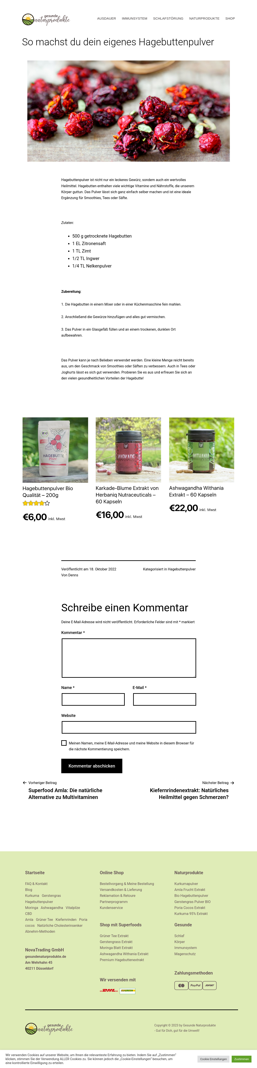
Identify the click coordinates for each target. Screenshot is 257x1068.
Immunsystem (134, 18)
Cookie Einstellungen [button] (213, 1059)
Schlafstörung (168, 18)
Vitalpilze (73, 908)
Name (67, 687)
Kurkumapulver (186, 884)
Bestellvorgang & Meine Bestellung (127, 884)
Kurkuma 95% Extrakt (191, 914)
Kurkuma (32, 896)
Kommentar (73, 632)
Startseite (35, 872)
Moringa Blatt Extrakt (116, 948)
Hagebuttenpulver (182, 569)
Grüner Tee (44, 920)
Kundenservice (111, 908)
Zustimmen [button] (241, 1059)
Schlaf (179, 936)
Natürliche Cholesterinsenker (59, 925)
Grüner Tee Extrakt (114, 936)
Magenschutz (185, 954)
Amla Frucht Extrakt (189, 890)
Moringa (31, 908)
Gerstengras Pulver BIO (192, 902)
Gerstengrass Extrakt (116, 942)
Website (68, 715)
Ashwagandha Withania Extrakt (124, 954)
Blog (28, 890)
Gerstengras (51, 896)
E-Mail (140, 687)
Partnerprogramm (114, 902)
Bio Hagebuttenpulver (191, 896)
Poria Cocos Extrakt (189, 908)
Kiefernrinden (66, 920)
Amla (29, 920)
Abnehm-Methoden (40, 931)
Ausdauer (106, 18)
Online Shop (112, 872)
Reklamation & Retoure (118, 896)
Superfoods (130, 924)
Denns (73, 575)
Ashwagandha (52, 908)
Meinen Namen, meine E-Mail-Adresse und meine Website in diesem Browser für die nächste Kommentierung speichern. (131, 746)
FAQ (28, 884)
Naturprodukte (204, 18)
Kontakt (41, 884)
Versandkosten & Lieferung (121, 890)
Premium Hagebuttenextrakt (122, 960)
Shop (230, 18)
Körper (179, 942)
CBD (28, 914)
